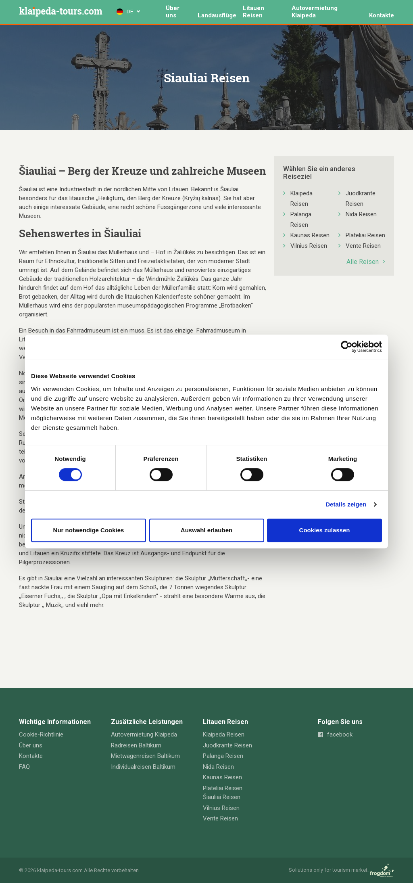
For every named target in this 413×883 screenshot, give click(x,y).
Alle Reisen (365, 262)
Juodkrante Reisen (360, 198)
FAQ (24, 766)
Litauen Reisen (254, 11)
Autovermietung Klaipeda (315, 11)
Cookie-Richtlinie (41, 734)
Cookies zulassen (324, 530)
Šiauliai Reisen (221, 797)
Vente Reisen (363, 245)
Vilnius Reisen (308, 245)
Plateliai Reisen (365, 235)
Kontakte (381, 15)
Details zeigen (345, 504)
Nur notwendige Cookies (88, 530)
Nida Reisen (361, 214)
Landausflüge (217, 15)
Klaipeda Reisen (301, 198)
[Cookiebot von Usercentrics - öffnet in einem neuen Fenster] (346, 347)
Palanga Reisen (300, 219)
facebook (335, 734)
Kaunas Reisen (310, 235)
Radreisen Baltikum (136, 745)
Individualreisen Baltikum (143, 766)
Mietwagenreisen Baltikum (145, 756)
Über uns (172, 11)
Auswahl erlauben (206, 530)
